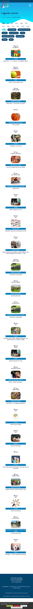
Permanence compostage (15, 274)
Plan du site (13, 586)
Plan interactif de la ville (23, 586)
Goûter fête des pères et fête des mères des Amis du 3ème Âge (16, 467)
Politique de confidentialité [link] (16, 607)
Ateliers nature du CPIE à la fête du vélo (16, 489)
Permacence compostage (16, 317)
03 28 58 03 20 (17, 582)
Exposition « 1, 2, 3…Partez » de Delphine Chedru (15, 61)
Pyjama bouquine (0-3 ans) (15, 360)
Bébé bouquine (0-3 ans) (16, 209)
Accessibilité (5, 586)
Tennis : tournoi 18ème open (16, 82)
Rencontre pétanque (16, 445)
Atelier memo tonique (15, 424)
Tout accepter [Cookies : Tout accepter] (9, 605)
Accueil (3, 17)
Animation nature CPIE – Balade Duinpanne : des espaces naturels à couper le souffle (15, 339)
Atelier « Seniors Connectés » (16, 382)
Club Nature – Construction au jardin (16, 103)
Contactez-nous (16, 588)
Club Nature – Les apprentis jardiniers (15, 403)
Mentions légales (6, 596)
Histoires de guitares (15, 510)
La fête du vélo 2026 (16, 533)
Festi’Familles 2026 (15, 295)
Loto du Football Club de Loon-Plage (15, 167)
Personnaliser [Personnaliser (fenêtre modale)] (24, 605)
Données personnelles (14, 596)
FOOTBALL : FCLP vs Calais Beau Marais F (15, 554)
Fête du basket (15, 124)
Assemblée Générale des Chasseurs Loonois (15, 231)
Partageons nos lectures (16, 146)
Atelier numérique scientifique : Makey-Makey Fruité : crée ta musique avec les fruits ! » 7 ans (15, 252)
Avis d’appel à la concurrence (24, 596)
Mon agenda (8, 17)
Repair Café (16, 188)
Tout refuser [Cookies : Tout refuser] (16, 605)
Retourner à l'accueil (5, 1)
